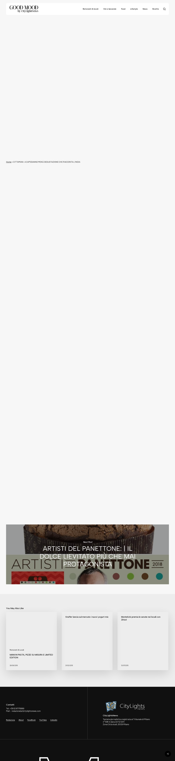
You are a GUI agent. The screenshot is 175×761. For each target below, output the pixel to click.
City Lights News (61, 481)
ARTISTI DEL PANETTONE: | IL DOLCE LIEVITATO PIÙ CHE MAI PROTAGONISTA (87, 554)
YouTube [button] (43, 720)
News (86, 27)
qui (56, 466)
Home (8, 162)
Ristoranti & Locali (17, 650)
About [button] (21, 720)
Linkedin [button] (53, 720)
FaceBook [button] (31, 720)
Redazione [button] (10, 720)
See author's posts (65, 495)
